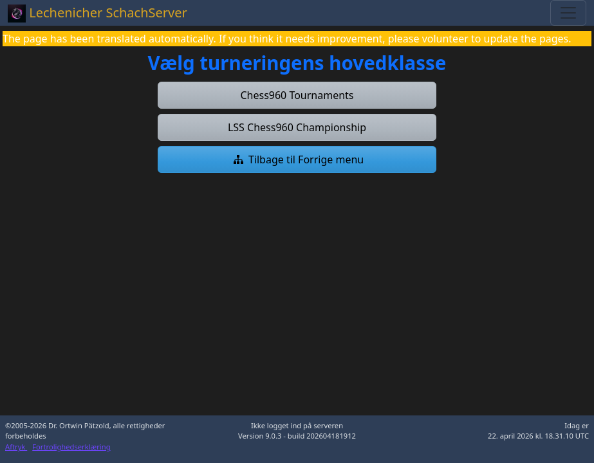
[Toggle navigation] (568, 13)
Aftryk (16, 446)
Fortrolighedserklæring (71, 446)
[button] (297, 95)
